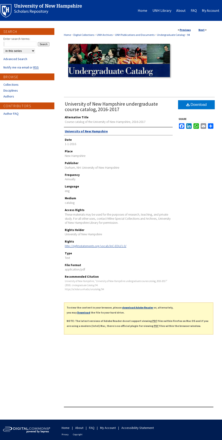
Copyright (77, 434)
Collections (11, 85)
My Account (108, 428)
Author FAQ (11, 114)
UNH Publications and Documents (134, 34)
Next (201, 30)
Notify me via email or (21, 67)
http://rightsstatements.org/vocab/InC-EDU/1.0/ (95, 246)
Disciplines (10, 90)
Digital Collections (83, 34)
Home (67, 34)
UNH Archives (105, 34)
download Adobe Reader (137, 307)
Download (196, 105)
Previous (185, 30)
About (79, 428)
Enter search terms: (16, 39)
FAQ (91, 428)
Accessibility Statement (137, 428)
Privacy (65, 434)
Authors (8, 96)
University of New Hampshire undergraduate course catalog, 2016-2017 (111, 106)
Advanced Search (15, 59)
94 (188, 34)
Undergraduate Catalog (171, 34)
